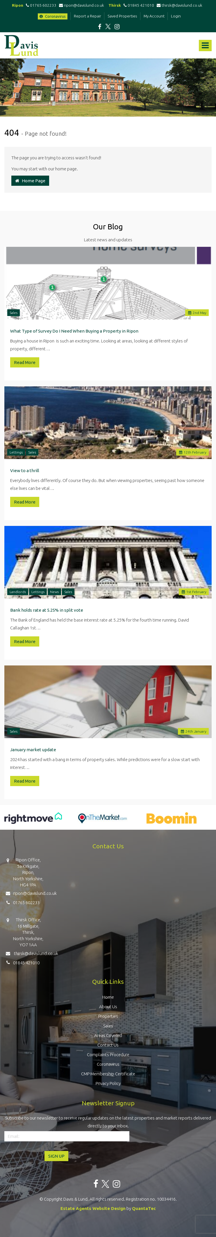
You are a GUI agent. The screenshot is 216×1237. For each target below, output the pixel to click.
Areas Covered (108, 1035)
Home (108, 997)
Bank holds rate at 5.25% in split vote (46, 610)
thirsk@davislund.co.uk (179, 5)
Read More (24, 362)
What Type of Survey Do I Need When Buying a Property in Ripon (74, 331)
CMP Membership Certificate (108, 1073)
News (54, 592)
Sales (13, 313)
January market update (33, 749)
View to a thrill (24, 470)
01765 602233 (40, 5)
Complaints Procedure (108, 1054)
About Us (108, 1006)
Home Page (30, 180)
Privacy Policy (108, 1083)
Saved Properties (122, 16)
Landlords (18, 592)
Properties (108, 1016)
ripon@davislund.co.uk (82, 5)
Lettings (16, 452)
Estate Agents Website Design (93, 1208)
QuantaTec (144, 1208)
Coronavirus (53, 16)
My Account (154, 16)
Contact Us (108, 1045)
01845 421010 (138, 5)
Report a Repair (87, 16)
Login (176, 16)
